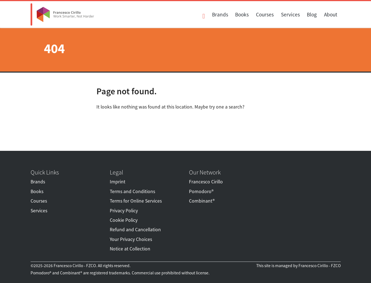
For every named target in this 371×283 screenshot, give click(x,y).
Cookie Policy (124, 220)
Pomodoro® (201, 191)
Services (290, 14)
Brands (220, 14)
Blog (312, 14)
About (330, 14)
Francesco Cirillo (206, 182)
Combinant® (202, 201)
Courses (265, 14)
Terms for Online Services (136, 201)
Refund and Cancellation (135, 230)
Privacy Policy (124, 211)
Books (242, 14)
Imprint (117, 182)
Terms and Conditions (132, 191)
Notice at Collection (130, 249)
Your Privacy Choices (131, 239)
